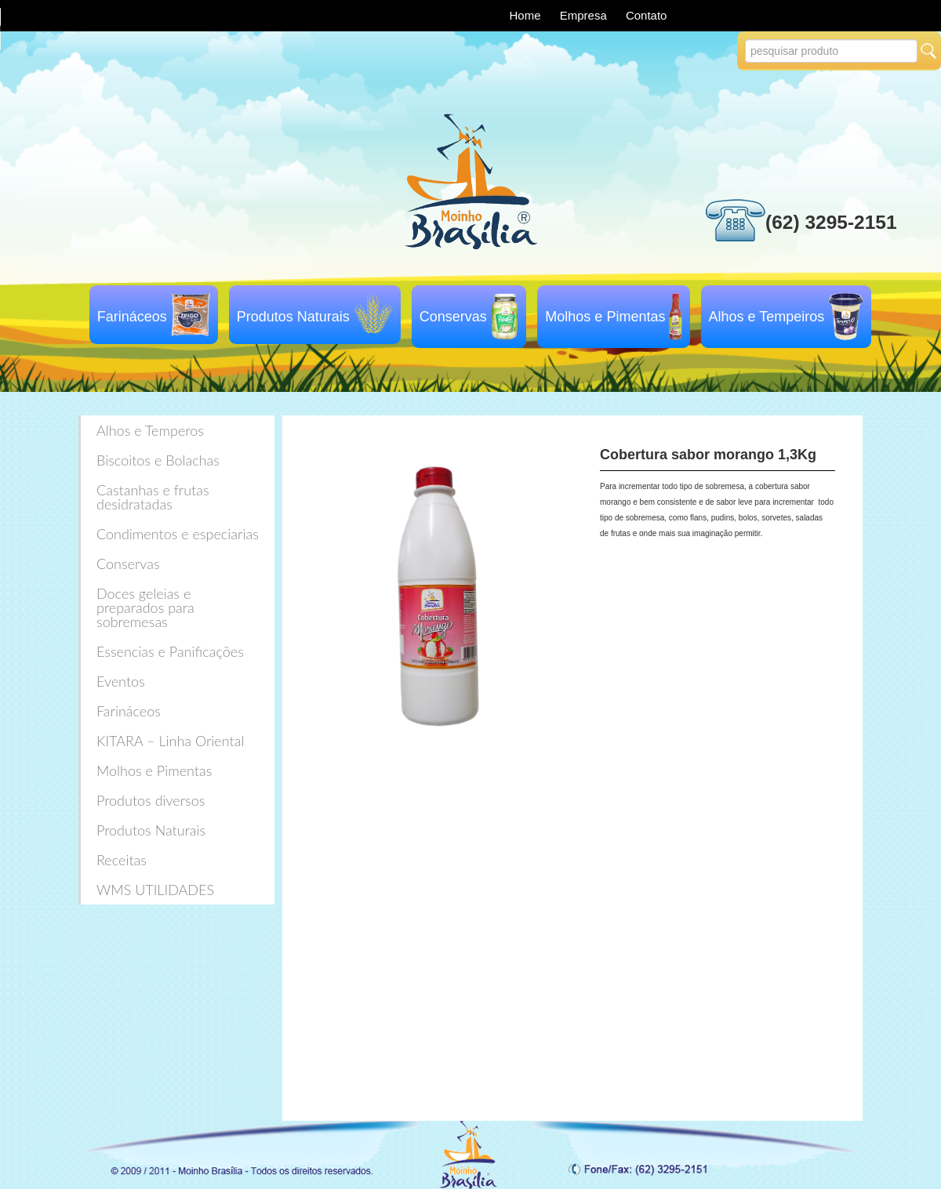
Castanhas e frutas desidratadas (152, 497)
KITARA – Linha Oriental (170, 740)
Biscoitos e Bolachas (158, 460)
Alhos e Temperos (150, 430)
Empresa (585, 15)
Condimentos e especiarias (177, 533)
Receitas (121, 859)
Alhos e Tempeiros (767, 316)
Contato (646, 15)
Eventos (120, 681)
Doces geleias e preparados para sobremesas (145, 607)
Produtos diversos (150, 800)
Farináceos (132, 316)
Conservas (453, 316)
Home (527, 15)
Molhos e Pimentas (605, 316)
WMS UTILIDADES (155, 889)
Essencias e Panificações (170, 651)
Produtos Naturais (293, 316)
